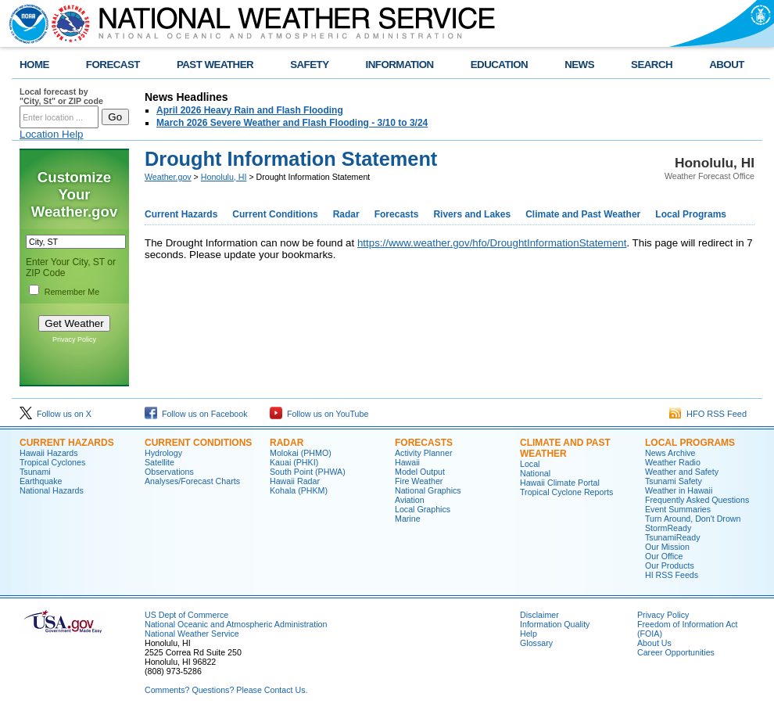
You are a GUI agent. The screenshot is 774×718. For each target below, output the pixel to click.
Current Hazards (181, 214)
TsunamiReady (672, 537)
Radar (346, 214)
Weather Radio (673, 462)
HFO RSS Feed (708, 413)
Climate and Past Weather (582, 214)
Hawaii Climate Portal (560, 482)
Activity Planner (423, 453)
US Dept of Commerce (186, 614)
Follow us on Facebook (196, 413)
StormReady (668, 528)
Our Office (664, 556)
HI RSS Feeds (671, 575)
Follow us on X (55, 413)
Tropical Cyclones (52, 462)
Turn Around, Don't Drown (692, 518)
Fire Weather (419, 481)
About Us (654, 643)
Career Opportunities (676, 652)
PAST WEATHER (215, 64)
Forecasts (396, 214)
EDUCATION (499, 64)
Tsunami (35, 471)
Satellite (159, 462)
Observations (169, 471)
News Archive (670, 453)
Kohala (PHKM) (299, 490)
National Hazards (52, 490)
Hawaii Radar (295, 481)
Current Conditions (274, 214)
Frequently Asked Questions (697, 499)
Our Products (669, 565)
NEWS (579, 64)
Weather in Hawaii (678, 490)
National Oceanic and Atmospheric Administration (236, 624)
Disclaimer (539, 614)
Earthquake (41, 481)
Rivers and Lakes (472, 214)
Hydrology (163, 453)
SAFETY (309, 64)
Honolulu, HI (224, 176)
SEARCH (651, 64)
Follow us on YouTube (319, 413)
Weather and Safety (681, 471)
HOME (34, 64)
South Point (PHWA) (308, 471)
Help (528, 633)
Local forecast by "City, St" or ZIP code (61, 96)
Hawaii (407, 462)
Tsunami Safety (673, 481)
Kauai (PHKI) (294, 462)
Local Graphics (422, 509)
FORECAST (113, 64)
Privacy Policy (74, 339)
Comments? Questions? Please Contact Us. (226, 690)
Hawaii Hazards (49, 453)
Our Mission (667, 546)
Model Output (420, 471)
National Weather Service (192, 633)
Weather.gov (168, 176)
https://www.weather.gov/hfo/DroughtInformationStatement (492, 243)
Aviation (410, 499)
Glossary (536, 643)
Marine (408, 518)
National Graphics (428, 490)
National (535, 473)
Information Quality (554, 624)
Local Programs (690, 214)
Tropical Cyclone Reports (566, 492)
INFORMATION (400, 64)
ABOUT (726, 64)
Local (529, 463)
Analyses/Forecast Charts (192, 481)
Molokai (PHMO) (300, 453)
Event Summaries (678, 509)
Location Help (52, 134)
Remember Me (72, 291)
